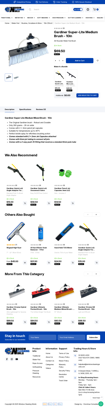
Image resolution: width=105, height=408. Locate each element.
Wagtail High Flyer (14, 248)
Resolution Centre (63, 375)
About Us (49, 357)
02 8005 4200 (83, 355)
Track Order (63, 380)
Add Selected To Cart (87, 95)
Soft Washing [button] (42, 18)
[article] (17, 184)
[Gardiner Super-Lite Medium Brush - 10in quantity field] (59, 60)
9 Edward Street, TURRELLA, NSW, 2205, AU (88, 372)
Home (48, 353)
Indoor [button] (30, 18)
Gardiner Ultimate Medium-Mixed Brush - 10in (63, 309)
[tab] (9, 109)
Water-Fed (36, 360)
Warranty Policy (62, 365)
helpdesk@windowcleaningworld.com (89, 365)
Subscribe (93, 337)
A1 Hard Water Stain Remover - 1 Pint (38, 249)
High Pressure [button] (58, 18)
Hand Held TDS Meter (63, 248)
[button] (88, 9)
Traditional (36, 356)
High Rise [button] (89, 18)
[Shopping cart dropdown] (96, 9)
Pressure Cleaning (36, 372)
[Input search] (48, 9)
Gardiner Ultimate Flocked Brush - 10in (38, 308)
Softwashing (37, 367)
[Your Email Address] (71, 337)
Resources (37, 377)
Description (9, 109)
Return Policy (64, 361)
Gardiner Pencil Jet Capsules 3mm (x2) (62, 189)
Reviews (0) (41, 109)
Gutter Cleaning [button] (74, 18)
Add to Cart (79, 61)
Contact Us (50, 361)
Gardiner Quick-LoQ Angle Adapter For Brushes (15, 190)
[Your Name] (42, 337)
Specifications (25, 109)
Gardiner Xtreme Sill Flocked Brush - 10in (86, 308)
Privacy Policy (64, 357)
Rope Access (38, 363)
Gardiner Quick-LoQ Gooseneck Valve (38, 189)
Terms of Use (64, 353)
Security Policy (64, 371)
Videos (48, 368)
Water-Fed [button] (19, 18)
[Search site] (30, 9)
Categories (50, 364)
